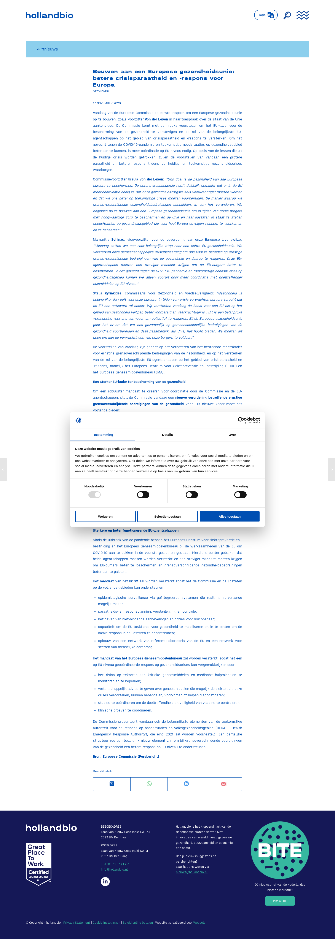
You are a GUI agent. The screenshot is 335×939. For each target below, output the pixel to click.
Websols (199, 923)
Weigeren (105, 516)
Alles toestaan (230, 516)
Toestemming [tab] (102, 434)
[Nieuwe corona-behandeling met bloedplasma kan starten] (3, 469)
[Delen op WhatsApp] (149, 784)
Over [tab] (232, 434)
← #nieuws (47, 49)
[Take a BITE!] (280, 901)
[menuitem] (266, 15)
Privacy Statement (76, 923)
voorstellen (188, 125)
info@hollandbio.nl (114, 869)
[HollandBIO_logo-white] (51, 827)
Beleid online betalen (138, 923)
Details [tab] (167, 434)
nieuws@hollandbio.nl (191, 872)
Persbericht (148, 756)
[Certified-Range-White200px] (38, 864)
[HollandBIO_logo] (49, 15)
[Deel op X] (111, 784)
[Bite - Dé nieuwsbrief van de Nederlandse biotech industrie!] (280, 850)
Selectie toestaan (167, 516)
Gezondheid (101, 91)
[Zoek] (287, 15)
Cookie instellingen (106, 923)
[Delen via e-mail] (223, 784)
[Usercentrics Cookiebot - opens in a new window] (241, 420)
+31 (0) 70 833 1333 (115, 864)
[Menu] (301, 15)
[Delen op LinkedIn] (186, 784)
